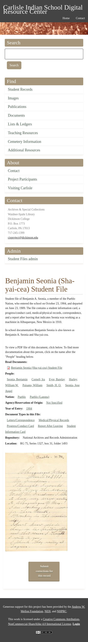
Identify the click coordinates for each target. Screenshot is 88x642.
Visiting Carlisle (20, 188)
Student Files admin (23, 259)
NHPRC (62, 611)
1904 (29, 408)
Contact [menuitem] (80, 18)
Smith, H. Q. (53, 385)
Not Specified (54, 402)
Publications (17, 107)
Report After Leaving (50, 426)
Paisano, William (33, 385)
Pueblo (22, 396)
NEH (48, 611)
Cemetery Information (24, 142)
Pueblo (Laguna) (39, 396)
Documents (16, 115)
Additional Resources (24, 150)
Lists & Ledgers (20, 124)
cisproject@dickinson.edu (23, 237)
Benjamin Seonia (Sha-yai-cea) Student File (36, 367)
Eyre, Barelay (57, 379)
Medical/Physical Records (54, 420)
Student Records (20, 89)
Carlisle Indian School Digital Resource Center (43, 8)
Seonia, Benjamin (17, 379)
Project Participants (22, 179)
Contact (14, 171)
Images (13, 98)
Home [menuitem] (66, 18)
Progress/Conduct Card (20, 426)
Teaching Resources (23, 133)
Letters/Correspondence (21, 420)
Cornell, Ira (38, 379)
